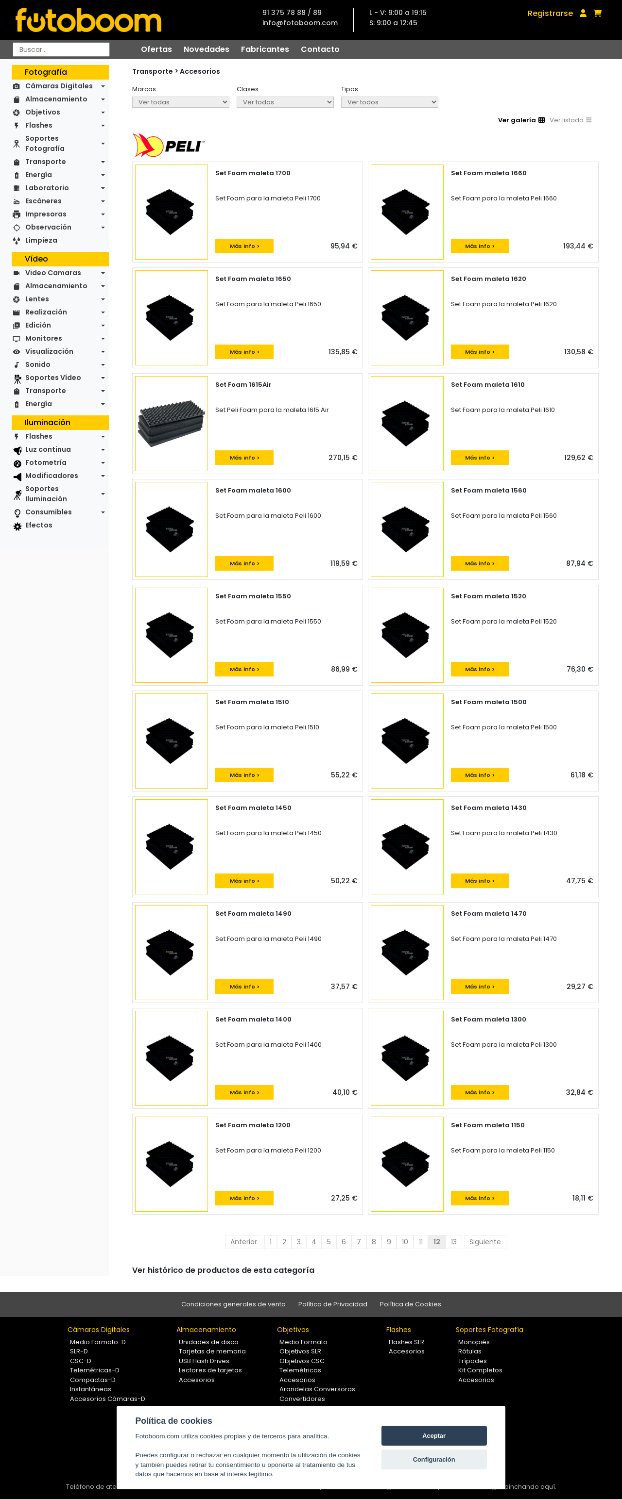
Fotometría (46, 462)
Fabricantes (265, 49)
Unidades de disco (209, 1342)
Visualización (49, 351)
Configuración (434, 1459)
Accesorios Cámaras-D (107, 1398)
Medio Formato (303, 1342)
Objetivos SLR (300, 1351)
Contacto (320, 49)
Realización (46, 312)
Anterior (243, 1242)
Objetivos (42, 112)
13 (454, 1242)
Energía (38, 175)
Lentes (37, 299)
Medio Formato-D (98, 1342)
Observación (48, 227)
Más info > (244, 246)
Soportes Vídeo (53, 377)
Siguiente (485, 1242)
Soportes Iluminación (46, 494)
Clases (248, 89)
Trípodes (472, 1361)
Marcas (144, 89)
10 (405, 1242)
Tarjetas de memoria (212, 1351)
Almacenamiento (56, 99)
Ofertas (156, 49)
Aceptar (434, 1435)
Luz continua (48, 449)
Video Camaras (53, 273)
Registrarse (550, 13)
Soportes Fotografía (45, 143)
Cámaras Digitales (59, 86)
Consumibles (48, 512)
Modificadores (51, 475)
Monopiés (474, 1342)
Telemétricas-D (95, 1370)
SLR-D (79, 1351)
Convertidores (302, 1398)
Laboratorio (47, 188)
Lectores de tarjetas (210, 1370)
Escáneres (43, 201)
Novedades (206, 49)
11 (421, 1242)
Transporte (45, 161)
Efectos (38, 525)
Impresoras (46, 214)
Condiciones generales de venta (233, 1304)
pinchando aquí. (530, 1486)
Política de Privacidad (332, 1304)
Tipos (349, 89)
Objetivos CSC (302, 1361)
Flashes (38, 125)
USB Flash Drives (204, 1361)
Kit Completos (480, 1370)
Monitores (43, 338)
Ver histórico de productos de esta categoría (223, 1270)
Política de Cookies (410, 1304)
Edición (38, 325)
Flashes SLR (406, 1342)
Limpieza (41, 240)
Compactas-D (93, 1379)
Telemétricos (300, 1370)
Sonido (38, 364)
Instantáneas (90, 1389)
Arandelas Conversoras (317, 1389)
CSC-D (80, 1361)
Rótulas (470, 1351)
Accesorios (200, 71)
